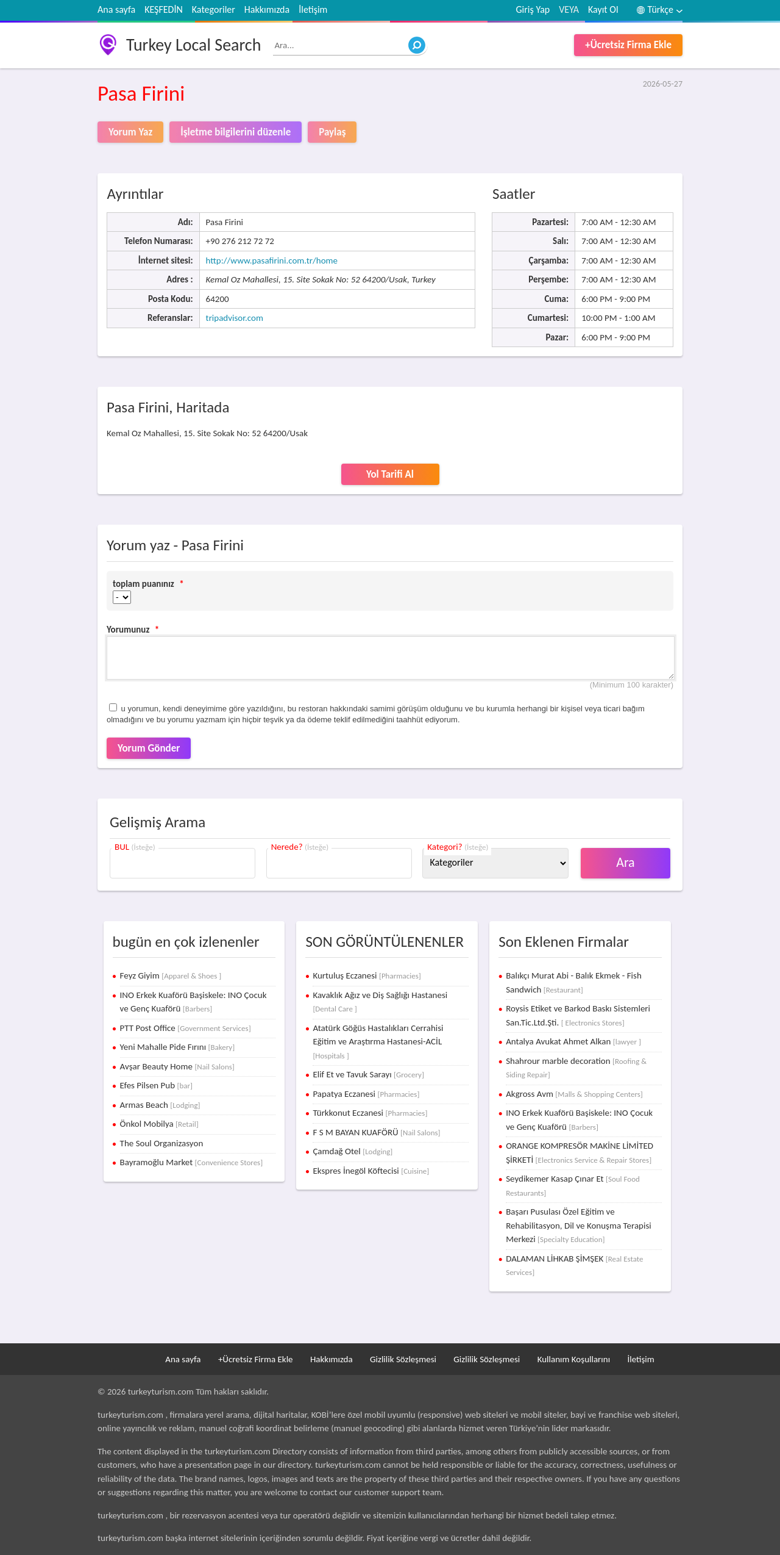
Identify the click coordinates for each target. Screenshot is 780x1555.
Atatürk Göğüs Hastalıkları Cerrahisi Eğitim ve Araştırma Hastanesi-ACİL (378, 1041)
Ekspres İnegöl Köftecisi (371, 1170)
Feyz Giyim (171, 975)
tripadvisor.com (234, 317)
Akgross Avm (574, 1093)
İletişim (313, 9)
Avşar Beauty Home (177, 1066)
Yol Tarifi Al (390, 474)
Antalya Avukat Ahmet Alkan (573, 1041)
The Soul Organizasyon (162, 1143)
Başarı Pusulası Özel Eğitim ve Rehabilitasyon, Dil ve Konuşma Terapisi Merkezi (578, 1225)
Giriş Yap (533, 9)
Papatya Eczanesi (366, 1093)
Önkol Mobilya (159, 1123)
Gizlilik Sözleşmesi (403, 1359)
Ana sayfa (116, 9)
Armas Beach (160, 1104)
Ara (625, 862)
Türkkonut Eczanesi (370, 1112)
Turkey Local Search (193, 45)
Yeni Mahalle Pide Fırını (177, 1046)
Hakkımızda (266, 9)
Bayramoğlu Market (191, 1162)
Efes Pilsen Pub (156, 1085)
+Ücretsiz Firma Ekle (628, 44)
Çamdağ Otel (352, 1151)
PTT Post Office (185, 1027)
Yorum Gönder (149, 748)
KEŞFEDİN (163, 9)
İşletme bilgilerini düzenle (235, 132)
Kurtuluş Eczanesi (366, 975)
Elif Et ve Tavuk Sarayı (368, 1074)
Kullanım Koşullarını (573, 1359)
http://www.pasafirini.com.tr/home (272, 260)
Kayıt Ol (603, 9)
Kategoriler (213, 9)
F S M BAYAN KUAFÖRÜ (376, 1132)
